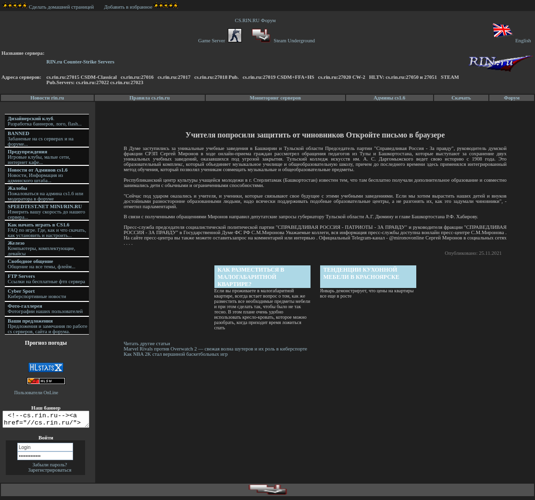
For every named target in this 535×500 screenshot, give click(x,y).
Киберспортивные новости (37, 293)
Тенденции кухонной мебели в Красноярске (362, 273)
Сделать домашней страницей (48, 7)
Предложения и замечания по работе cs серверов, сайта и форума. (47, 326)
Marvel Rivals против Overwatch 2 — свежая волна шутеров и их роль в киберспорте (217, 348)
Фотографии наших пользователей (45, 308)
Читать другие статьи (148, 343)
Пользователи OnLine (36, 392)
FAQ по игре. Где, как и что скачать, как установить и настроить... (47, 230)
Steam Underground (282, 40)
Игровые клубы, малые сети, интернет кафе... (39, 157)
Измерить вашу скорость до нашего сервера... (46, 212)
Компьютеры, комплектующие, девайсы (41, 248)
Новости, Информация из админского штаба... (38, 175)
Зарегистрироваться (50, 472)
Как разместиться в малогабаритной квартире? (251, 277)
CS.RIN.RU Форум (256, 20)
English (511, 40)
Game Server (219, 40)
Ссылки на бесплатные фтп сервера (46, 279)
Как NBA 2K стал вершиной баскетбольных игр (177, 354)
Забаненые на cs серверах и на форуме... (41, 139)
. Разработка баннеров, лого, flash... (45, 121)
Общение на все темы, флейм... (41, 264)
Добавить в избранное (128, 7)
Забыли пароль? (49, 467)
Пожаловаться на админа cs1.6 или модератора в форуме (45, 193)
